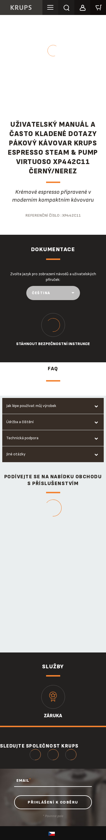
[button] (82, 7)
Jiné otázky (15, 454)
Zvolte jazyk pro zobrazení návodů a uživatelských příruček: (53, 277)
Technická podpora (22, 438)
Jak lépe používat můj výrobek (31, 405)
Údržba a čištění (20, 421)
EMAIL (23, 780)
